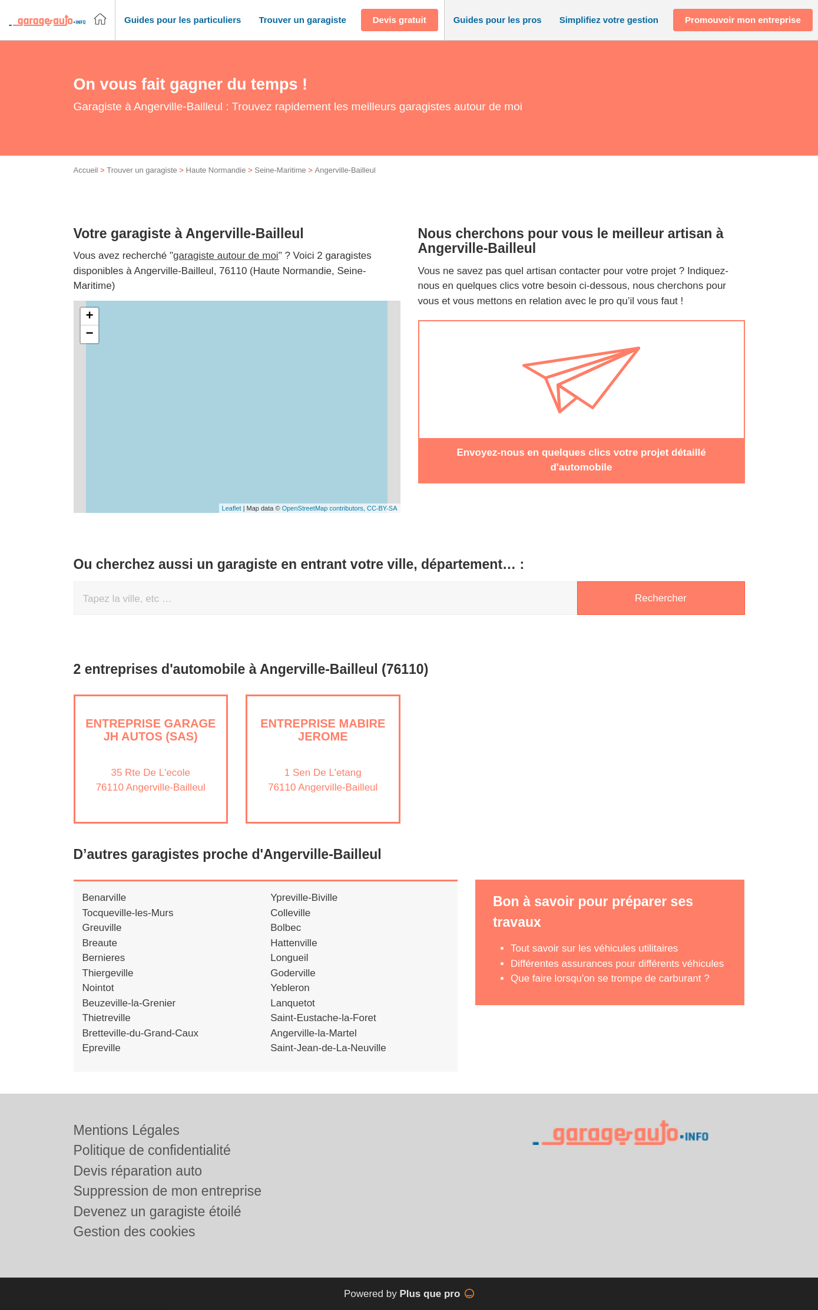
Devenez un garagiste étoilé (157, 1211)
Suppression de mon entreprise (168, 1191)
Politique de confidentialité (152, 1150)
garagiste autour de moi (226, 255)
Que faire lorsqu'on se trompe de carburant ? (610, 978)
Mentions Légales (127, 1130)
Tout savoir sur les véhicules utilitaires (594, 948)
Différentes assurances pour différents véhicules (617, 963)
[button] (182, 20)
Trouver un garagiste (142, 170)
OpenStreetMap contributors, (324, 508)
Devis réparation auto (138, 1171)
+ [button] (89, 316)
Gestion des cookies (135, 1231)
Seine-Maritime (280, 170)
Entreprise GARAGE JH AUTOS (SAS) (150, 730)
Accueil (86, 170)
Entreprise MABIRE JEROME (322, 730)
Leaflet (231, 508)
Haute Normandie (216, 170)
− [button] (89, 334)
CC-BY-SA (382, 508)
